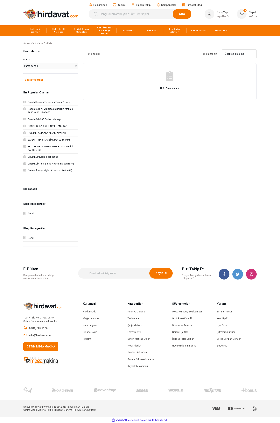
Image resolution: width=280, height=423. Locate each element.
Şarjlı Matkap (135, 325)
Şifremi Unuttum (226, 332)
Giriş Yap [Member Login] (222, 12)
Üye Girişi (222, 325)
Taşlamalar (134, 318)
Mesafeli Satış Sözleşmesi (187, 311)
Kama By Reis (44, 43)
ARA (187, 14)
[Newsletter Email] (125, 273)
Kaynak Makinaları (138, 366)
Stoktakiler (94, 53)
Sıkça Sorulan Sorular (229, 338)
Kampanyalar (90, 325)
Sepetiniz (222, 345)
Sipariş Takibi (224, 311)
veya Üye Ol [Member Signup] (223, 16)
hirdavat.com (30, 188)
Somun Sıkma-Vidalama (141, 359)
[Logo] (50, 14)
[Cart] (247, 14)
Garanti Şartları (180, 332)
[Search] (142, 14)
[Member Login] (209, 14)
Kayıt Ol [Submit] (161, 273)
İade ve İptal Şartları (183, 338)
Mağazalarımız (91, 318)
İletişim (87, 338)
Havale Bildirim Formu (184, 345)
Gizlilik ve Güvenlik (182, 318)
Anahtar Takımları (137, 352)
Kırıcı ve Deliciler (137, 311)
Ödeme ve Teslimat (182, 325)
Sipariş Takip (90, 332)
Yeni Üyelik (223, 318)
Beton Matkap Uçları (139, 338)
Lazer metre (134, 332)
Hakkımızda (89, 311)
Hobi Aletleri (134, 345)
